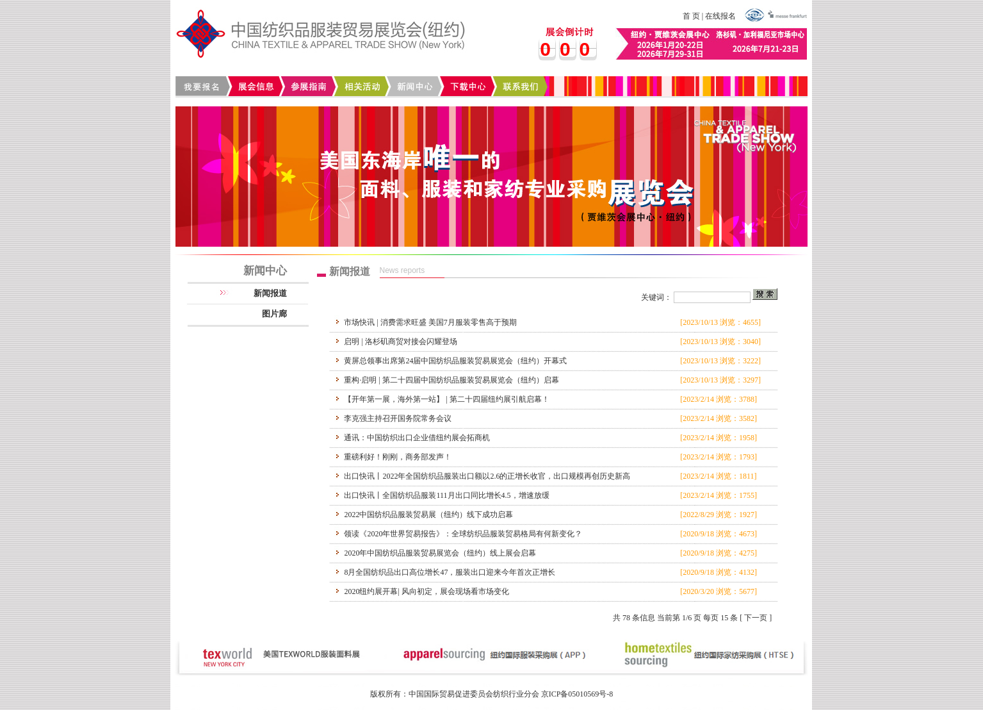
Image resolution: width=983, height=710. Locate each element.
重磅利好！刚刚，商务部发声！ (397, 456)
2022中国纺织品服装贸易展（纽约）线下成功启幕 (428, 514)
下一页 (755, 617)
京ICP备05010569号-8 (577, 693)
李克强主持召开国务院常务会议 (397, 418)
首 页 (691, 16)
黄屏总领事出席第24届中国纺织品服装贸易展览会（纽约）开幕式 (455, 360)
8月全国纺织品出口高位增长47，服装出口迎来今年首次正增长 (449, 572)
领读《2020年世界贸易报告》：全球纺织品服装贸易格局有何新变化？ (463, 533)
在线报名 (720, 16)
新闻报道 (270, 293)
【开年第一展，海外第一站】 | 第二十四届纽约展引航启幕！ (446, 399)
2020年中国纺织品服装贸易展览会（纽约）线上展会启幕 (440, 553)
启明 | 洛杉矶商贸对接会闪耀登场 (400, 341)
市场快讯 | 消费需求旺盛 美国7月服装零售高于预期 (430, 322)
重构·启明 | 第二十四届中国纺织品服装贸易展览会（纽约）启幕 (451, 380)
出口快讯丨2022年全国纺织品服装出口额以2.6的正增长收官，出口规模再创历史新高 (487, 476)
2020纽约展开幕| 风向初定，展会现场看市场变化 (426, 591)
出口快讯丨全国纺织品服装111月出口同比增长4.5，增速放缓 (446, 495)
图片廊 (274, 313)
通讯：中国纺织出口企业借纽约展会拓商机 (417, 437)
